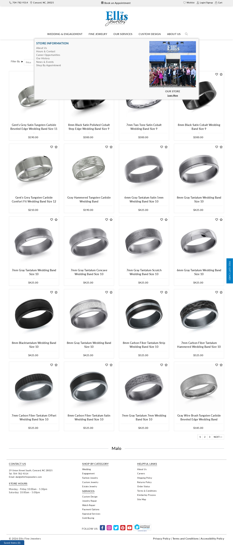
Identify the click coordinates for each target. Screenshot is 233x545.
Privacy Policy (161, 538)
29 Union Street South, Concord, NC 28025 (31, 470)
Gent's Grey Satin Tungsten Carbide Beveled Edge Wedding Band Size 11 (34, 127)
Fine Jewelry (98, 34)
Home (102, 41)
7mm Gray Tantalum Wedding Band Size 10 (34, 272)
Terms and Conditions (185, 538)
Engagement (88, 473)
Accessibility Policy (212, 538)
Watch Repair (88, 505)
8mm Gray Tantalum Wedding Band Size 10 (199, 199)
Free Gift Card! (229, 271)
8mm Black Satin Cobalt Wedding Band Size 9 (199, 127)
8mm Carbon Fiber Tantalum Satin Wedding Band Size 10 (89, 417)
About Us (174, 34)
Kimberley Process (146, 495)
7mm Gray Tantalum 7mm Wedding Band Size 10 (144, 417)
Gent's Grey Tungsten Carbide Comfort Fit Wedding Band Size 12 (34, 199)
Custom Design (150, 34)
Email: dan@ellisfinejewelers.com (25, 476)
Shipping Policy (144, 477)
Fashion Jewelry (90, 477)
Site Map (141, 499)
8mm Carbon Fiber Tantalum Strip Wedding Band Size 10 (144, 345)
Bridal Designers (117, 41)
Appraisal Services (91, 513)
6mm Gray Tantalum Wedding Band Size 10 (199, 272)
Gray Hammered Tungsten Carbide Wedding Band (89, 199)
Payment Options (91, 509)
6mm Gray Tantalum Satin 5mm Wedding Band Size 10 (144, 199)
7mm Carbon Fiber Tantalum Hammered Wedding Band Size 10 (199, 345)
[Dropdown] (64, 34)
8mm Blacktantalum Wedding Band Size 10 (34, 345)
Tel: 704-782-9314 (18, 473)
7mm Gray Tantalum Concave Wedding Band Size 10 (89, 272)
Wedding (86, 469)
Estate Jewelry (89, 486)
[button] (51, 74)
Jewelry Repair (89, 500)
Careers (141, 473)
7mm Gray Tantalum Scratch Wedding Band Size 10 (144, 272)
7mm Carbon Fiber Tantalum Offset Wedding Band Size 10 (34, 417)
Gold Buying (88, 518)
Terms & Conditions (147, 490)
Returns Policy (144, 482)
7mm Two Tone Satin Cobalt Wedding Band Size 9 (144, 127)
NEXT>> (218, 436)
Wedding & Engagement (64, 34)
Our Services (122, 34)
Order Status (143, 486)
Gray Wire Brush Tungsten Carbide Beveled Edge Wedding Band (199, 417)
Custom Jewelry (90, 482)
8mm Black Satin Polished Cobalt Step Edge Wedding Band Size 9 (89, 127)
